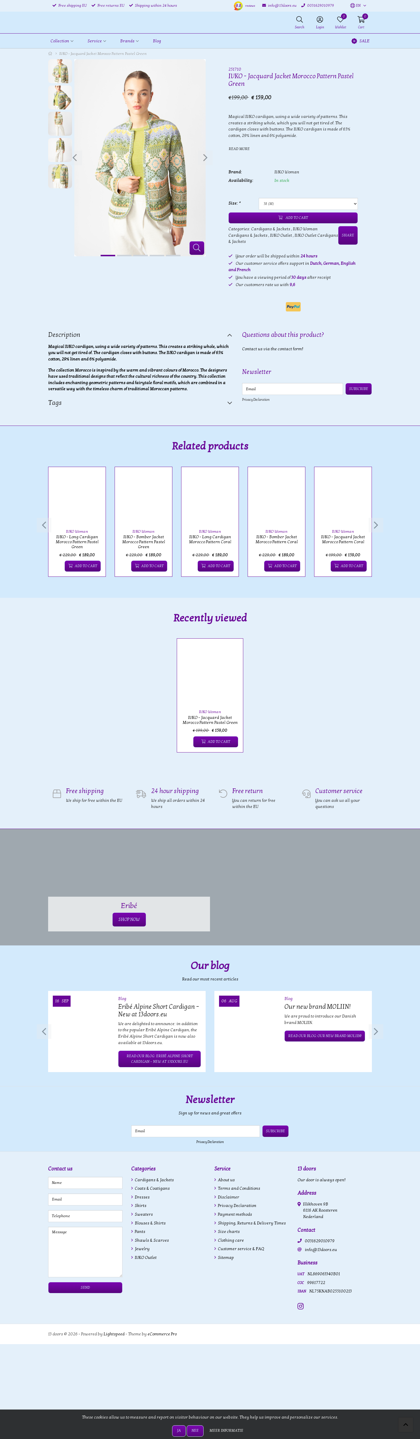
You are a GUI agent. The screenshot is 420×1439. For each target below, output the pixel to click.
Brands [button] (127, 41)
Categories (143, 1169)
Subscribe (358, 388)
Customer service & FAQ (240, 1248)
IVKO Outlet (281, 235)
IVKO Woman (286, 172)
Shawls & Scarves (151, 1240)
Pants (139, 1231)
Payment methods (234, 1214)
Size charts (228, 1231)
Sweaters (143, 1214)
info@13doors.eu (321, 1249)
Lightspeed (114, 1334)
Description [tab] (64, 335)
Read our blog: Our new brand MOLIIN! (324, 1036)
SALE (360, 41)
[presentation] (74, 158)
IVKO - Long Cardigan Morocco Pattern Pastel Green (77, 542)
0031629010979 (320, 1240)
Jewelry (142, 1248)
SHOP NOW (129, 919)
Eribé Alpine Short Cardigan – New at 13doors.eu (158, 1010)
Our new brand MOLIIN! (317, 1007)
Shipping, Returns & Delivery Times (251, 1223)
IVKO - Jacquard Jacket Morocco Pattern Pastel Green (210, 720)
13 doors (307, 1169)
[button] (355, 6)
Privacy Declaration (256, 400)
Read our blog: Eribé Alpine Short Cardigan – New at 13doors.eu (160, 1059)
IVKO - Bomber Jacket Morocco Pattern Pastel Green (143, 542)
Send (85, 1287)
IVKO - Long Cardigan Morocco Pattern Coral (210, 539)
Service (222, 1169)
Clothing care (230, 1240)
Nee (195, 1430)
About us (226, 1179)
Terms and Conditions (238, 1188)
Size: (234, 203)
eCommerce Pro (162, 1334)
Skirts (140, 1205)
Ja (179, 1430)
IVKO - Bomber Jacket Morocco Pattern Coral (277, 539)
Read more (239, 149)
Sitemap (225, 1257)
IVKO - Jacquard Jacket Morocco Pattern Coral (343, 539)
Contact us (60, 1169)
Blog (157, 41)
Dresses (142, 1197)
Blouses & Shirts (150, 1223)
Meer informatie (226, 1430)
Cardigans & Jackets (270, 229)
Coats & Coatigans (152, 1188)
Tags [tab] (55, 403)
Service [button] (95, 41)
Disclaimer (228, 1197)
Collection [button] (59, 41)
